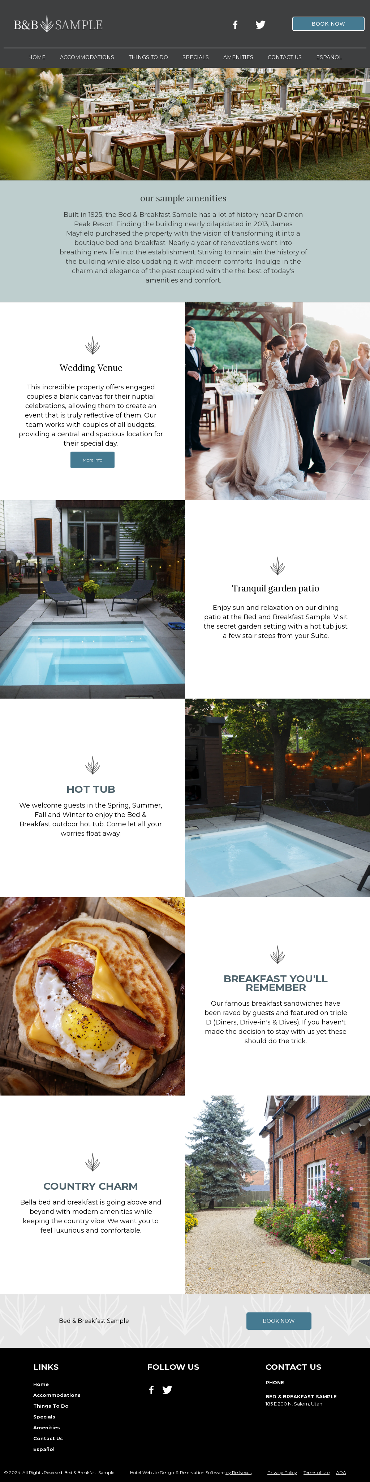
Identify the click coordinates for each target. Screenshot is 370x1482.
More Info (92, 459)
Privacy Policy (282, 1472)
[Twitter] (261, 23)
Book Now (279, 1321)
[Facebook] (237, 23)
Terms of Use (317, 1472)
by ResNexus (238, 1472)
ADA (341, 1472)
